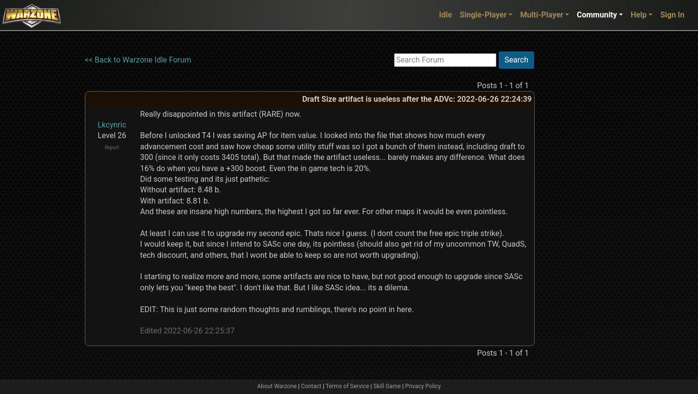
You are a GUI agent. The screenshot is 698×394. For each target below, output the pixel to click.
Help (639, 14)
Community (597, 14)
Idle (445, 14)
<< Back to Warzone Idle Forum (138, 59)
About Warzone (277, 386)
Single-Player (483, 14)
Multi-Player (541, 14)
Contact (311, 386)
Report (112, 147)
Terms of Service (347, 386)
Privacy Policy (423, 386)
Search (516, 59)
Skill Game (387, 386)
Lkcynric (111, 124)
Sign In (672, 14)
